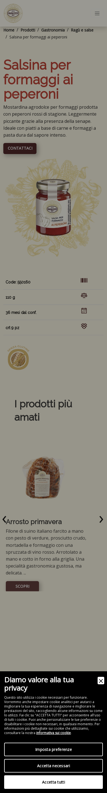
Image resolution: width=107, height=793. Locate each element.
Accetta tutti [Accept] (53, 782)
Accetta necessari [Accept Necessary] (53, 765)
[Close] (101, 680)
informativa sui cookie (53, 733)
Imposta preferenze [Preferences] (53, 749)
